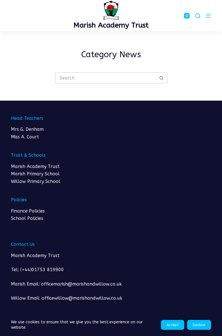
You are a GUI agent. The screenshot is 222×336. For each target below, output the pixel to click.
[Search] (197, 15)
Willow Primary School (35, 181)
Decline (199, 325)
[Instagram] (187, 16)
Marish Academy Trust (111, 25)
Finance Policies (28, 211)
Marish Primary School (35, 173)
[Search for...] (105, 77)
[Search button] (161, 77)
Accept (173, 325)
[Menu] (208, 15)
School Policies (27, 218)
